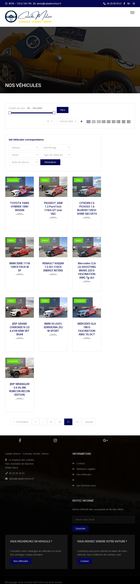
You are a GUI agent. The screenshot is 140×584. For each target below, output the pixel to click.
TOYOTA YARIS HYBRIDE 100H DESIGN (19, 199)
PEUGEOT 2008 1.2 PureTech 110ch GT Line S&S (53, 201)
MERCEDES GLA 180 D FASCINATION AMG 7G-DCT (87, 322)
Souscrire (80, 521)
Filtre (62, 109)
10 (59, 414)
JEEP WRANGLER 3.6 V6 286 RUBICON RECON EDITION (19, 382)
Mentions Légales (83, 461)
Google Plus (105, 433)
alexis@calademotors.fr (49, 3)
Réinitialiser (78, 154)
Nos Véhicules (81, 467)
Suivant (89, 414)
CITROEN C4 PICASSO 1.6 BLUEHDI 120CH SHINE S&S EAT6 (87, 201)
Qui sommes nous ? (106, 578)
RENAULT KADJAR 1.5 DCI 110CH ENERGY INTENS (53, 259)
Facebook (20, 433)
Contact (78, 456)
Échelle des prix (17, 108)
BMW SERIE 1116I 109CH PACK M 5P (19, 259)
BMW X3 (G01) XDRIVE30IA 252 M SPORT (53, 320)
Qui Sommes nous (84, 478)
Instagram (55, 433)
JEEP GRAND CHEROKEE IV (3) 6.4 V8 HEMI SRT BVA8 (20, 322)
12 (77, 414)
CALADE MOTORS (33, 575)
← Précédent (20, 414)
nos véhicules (20, 553)
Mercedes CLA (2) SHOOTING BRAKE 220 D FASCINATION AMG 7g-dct (87, 263)
